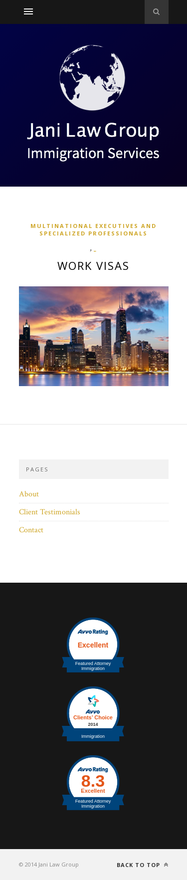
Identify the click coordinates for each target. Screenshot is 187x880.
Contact (31, 530)
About (29, 494)
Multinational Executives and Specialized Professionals (93, 229)
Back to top (143, 865)
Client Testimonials (49, 512)
